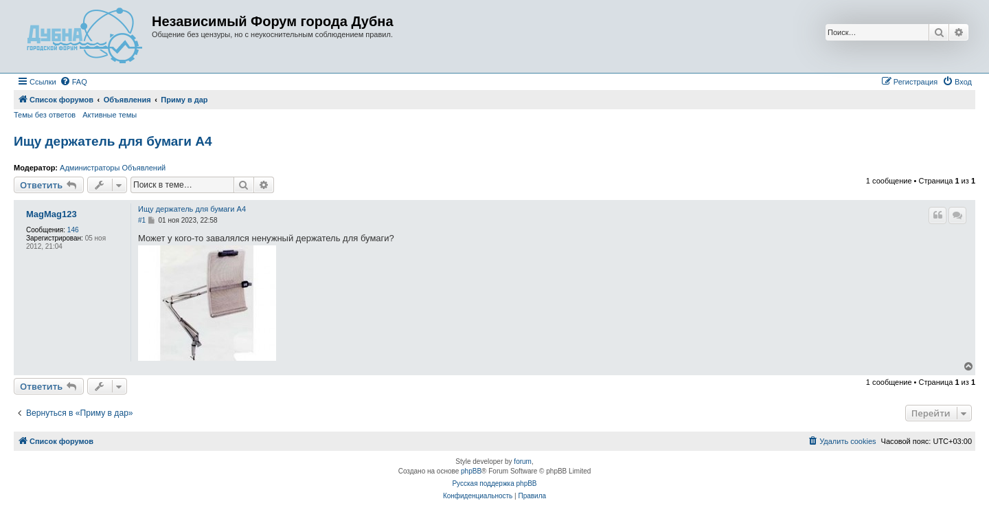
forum (523, 461)
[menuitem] (73, 82)
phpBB (471, 471)
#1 (142, 220)
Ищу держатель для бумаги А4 (113, 141)
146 (73, 230)
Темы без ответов (45, 115)
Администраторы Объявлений (113, 168)
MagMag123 (51, 214)
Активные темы (109, 115)
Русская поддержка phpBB (494, 483)
